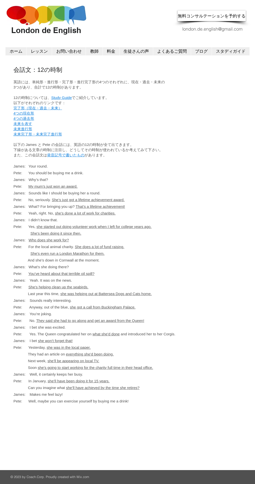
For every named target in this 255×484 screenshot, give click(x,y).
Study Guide (61, 97)
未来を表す (22, 124)
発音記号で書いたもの (65, 155)
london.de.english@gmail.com (212, 29)
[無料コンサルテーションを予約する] (212, 15)
